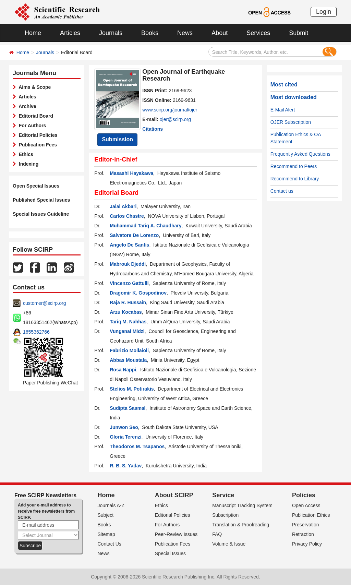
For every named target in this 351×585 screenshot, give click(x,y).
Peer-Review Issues (176, 534)
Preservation (305, 524)
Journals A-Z (111, 505)
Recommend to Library (294, 178)
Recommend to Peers (293, 166)
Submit (298, 32)
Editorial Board (34, 116)
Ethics (24, 154)
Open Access (306, 505)
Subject (106, 515)
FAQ (217, 534)
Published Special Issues (41, 200)
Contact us (281, 191)
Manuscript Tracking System (242, 505)
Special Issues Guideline (41, 214)
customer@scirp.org (44, 303)
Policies (303, 495)
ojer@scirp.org (175, 119)
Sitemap (106, 534)
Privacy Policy (307, 544)
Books (149, 32)
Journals (110, 32)
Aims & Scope (33, 87)
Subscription (225, 515)
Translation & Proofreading (240, 524)
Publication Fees (36, 144)
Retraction (303, 534)
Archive (26, 106)
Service (223, 495)
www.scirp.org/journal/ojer (169, 109)
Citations (152, 129)
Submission (117, 139)
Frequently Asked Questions (300, 154)
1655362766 (36, 332)
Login (323, 11)
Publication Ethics (311, 515)
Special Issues (170, 553)
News (185, 32)
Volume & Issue (228, 544)
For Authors (31, 125)
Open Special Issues (36, 186)
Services (258, 32)
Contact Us (109, 544)
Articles (70, 32)
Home (33, 32)
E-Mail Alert (282, 109)
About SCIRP (174, 495)
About (219, 32)
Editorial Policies (37, 135)
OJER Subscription (290, 122)
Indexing (27, 164)
